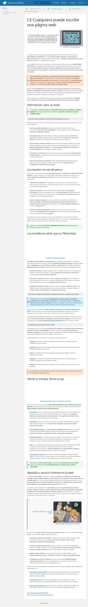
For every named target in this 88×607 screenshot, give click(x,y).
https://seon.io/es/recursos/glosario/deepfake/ (40, 595)
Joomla (49, 42)
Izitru (31, 445)
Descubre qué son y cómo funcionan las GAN (42, 324)
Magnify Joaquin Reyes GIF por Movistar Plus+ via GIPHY (55, 401)
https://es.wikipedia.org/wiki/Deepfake (37, 593)
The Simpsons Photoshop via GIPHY (55, 258)
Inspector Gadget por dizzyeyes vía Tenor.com (67, 513)
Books (64, 3)
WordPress (43, 42)
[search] (42, 2)
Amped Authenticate (35, 437)
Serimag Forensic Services (37, 454)
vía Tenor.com (76, 47)
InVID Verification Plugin (37, 429)
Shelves (56, 3)
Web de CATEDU (44, 603)
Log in (81, 3)
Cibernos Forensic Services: (37, 585)
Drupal (54, 42)
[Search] (35, 3)
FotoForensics (34, 412)
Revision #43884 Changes (31, 11)
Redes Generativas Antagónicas (53, 320)
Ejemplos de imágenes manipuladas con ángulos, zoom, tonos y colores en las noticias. (54, 294)
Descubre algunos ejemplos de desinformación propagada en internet (49, 119)
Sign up (73, 3)
